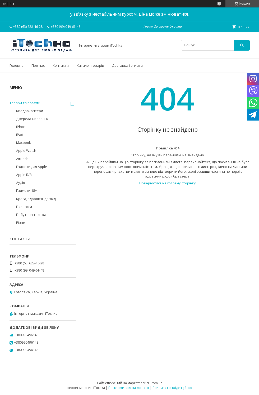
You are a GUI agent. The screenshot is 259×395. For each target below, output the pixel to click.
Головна (17, 65)
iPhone (21, 126)
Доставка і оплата (127, 65)
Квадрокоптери (29, 110)
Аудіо (20, 182)
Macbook (23, 142)
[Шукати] (242, 45)
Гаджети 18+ (26, 190)
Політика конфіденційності (173, 387)
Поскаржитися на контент (128, 387)
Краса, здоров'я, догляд (36, 198)
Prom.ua (156, 383)
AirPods (22, 158)
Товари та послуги (25, 102)
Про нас (38, 65)
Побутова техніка (31, 214)
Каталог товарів (90, 65)
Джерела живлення (32, 118)
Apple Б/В (24, 174)
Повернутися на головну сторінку (167, 183)
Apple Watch (26, 150)
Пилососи (24, 206)
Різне (20, 222)
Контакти (61, 65)
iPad (19, 134)
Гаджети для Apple (31, 166)
